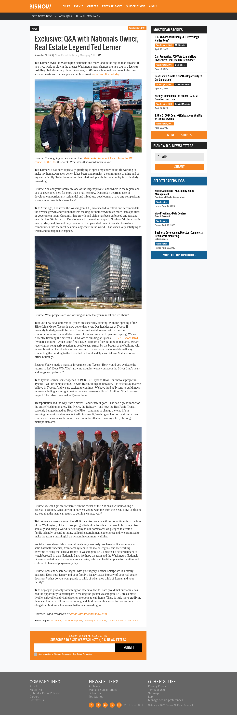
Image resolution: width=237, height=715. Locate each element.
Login (151, 696)
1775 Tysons (131, 620)
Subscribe (95, 693)
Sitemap (153, 693)
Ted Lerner (56, 620)
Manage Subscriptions (103, 689)
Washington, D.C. (137, 28)
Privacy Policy (157, 686)
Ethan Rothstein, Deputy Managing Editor (75, 55)
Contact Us (37, 700)
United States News (41, 16)
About (153, 6)
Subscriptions (135, 6)
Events (78, 6)
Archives (94, 686)
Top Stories (96, 696)
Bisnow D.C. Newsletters (173, 145)
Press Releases (112, 6)
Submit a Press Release (45, 693)
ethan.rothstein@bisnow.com (88, 614)
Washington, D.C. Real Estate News (79, 16)
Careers (92, 6)
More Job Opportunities (179, 255)
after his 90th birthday (106, 74)
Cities (66, 6)
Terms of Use (156, 689)
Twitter (98, 705)
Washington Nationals (95, 620)
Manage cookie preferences (165, 700)
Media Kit (36, 689)
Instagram (112, 705)
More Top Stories (179, 135)
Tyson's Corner (115, 620)
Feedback (119, 705)
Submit (179, 167)
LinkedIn (105, 705)
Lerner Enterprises (73, 620)
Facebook (91, 705)
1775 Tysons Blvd (127, 338)
